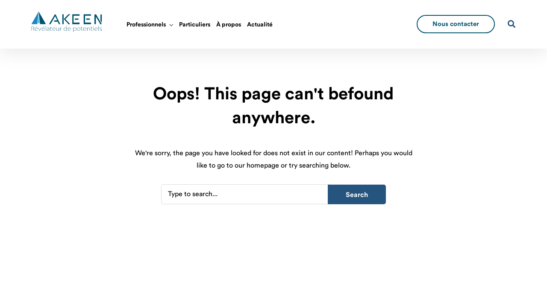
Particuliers (194, 25)
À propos (228, 25)
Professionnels (146, 25)
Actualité (260, 25)
